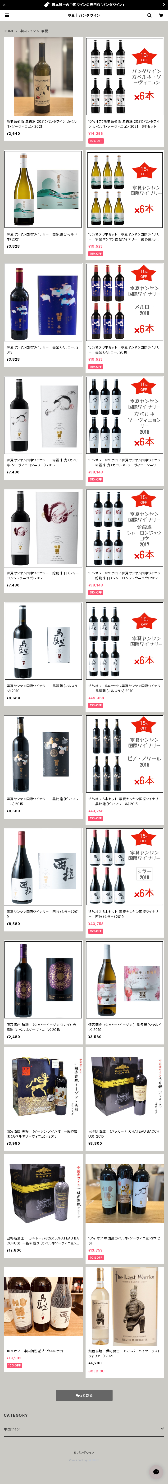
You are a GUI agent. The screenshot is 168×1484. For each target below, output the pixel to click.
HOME (9, 31)
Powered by (84, 1460)
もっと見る (84, 1395)
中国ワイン (28, 31)
